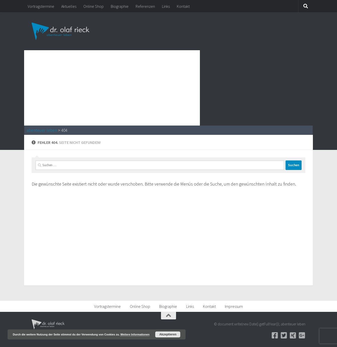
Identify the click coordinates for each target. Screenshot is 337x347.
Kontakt (183, 6)
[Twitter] (283, 335)
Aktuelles (68, 6)
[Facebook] (274, 335)
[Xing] (292, 335)
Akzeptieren (167, 334)
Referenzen (145, 6)
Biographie (120, 6)
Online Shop (93, 6)
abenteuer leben (42, 130)
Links (166, 6)
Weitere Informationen (134, 334)
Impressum (234, 306)
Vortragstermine (41, 6)
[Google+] (301, 335)
